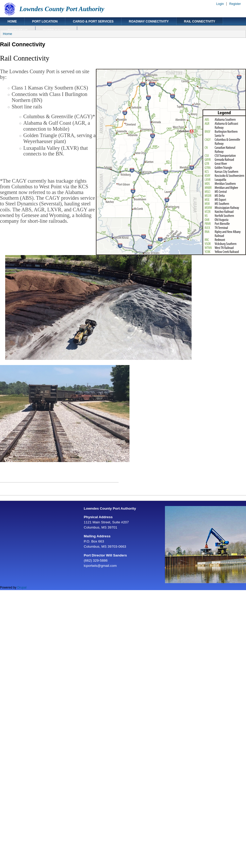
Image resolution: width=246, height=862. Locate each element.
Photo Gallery (56, 30)
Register (235, 4)
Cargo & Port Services (93, 21)
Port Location (44, 21)
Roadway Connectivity (149, 21)
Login (220, 4)
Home (12, 21)
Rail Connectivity (199, 21)
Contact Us (18, 30)
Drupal (21, 587)
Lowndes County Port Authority (61, 8)
